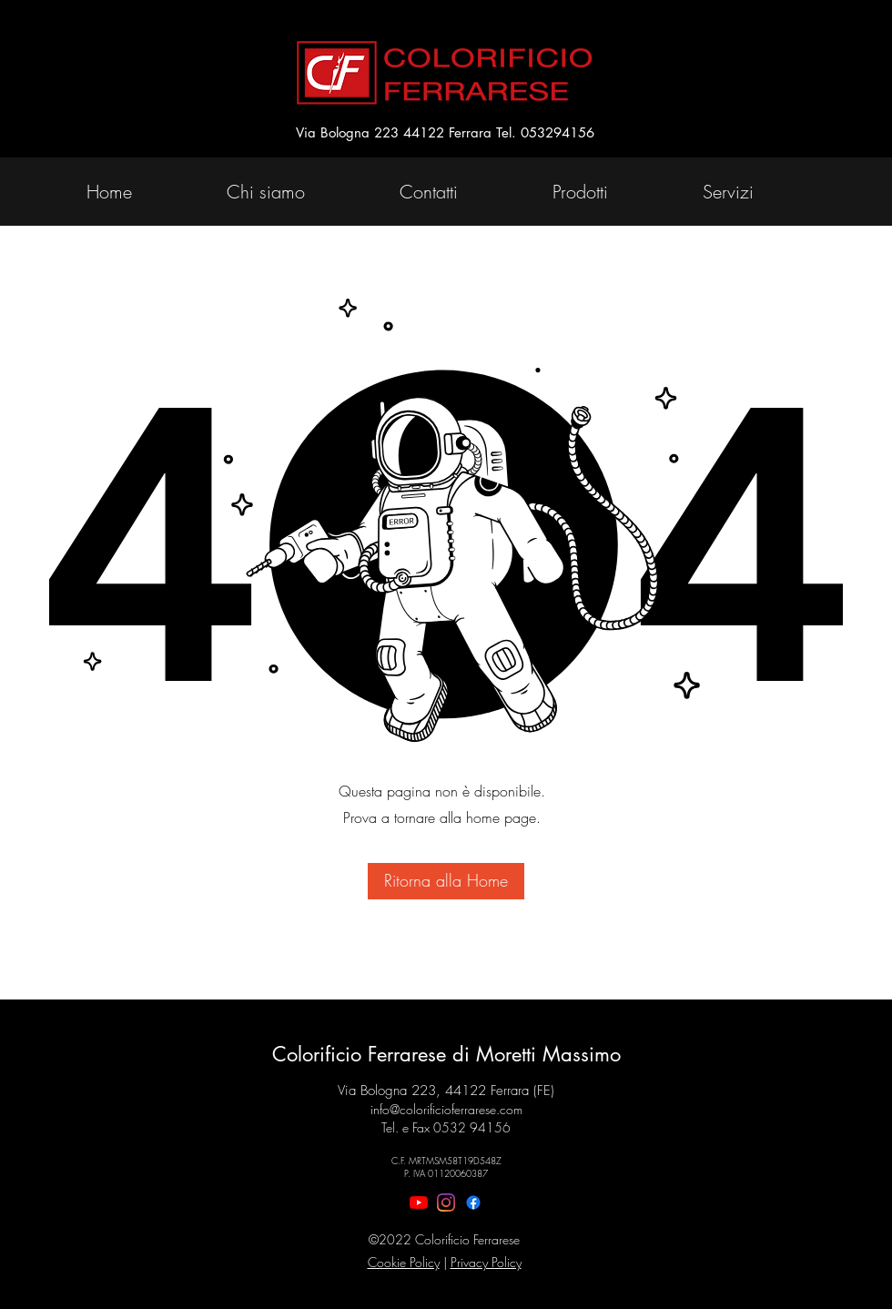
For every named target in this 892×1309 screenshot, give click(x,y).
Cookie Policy (404, 1262)
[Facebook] (473, 1202)
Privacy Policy (486, 1262)
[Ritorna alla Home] (446, 881)
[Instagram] (446, 1202)
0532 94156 (472, 1127)
